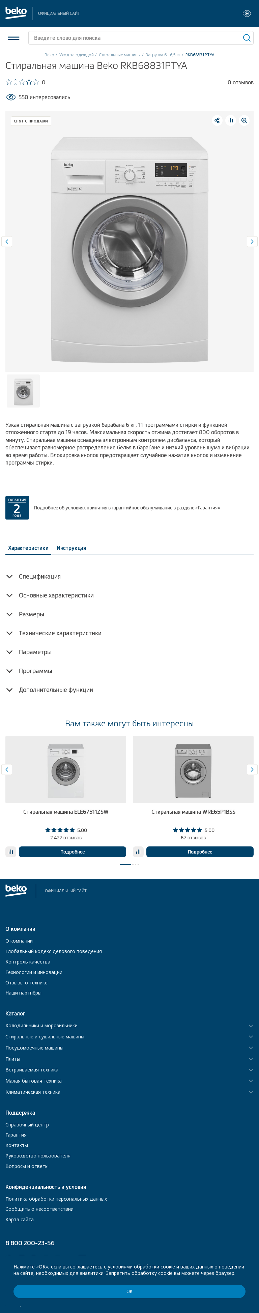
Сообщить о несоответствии (39, 1209)
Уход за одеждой (76, 55)
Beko (49, 55)
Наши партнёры (23, 992)
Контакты (16, 1145)
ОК (129, 1291)
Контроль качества (27, 961)
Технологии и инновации (33, 972)
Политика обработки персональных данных (56, 1199)
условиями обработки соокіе (141, 1266)
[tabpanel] (65, 796)
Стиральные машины (120, 55)
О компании (19, 941)
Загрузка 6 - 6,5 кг (163, 55)
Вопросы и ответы (27, 1166)
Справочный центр (27, 1124)
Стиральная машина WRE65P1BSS (193, 812)
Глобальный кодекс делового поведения (53, 951)
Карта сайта (19, 1219)
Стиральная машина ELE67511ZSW (66, 812)
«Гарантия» (207, 507)
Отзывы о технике (26, 982)
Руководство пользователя (37, 1155)
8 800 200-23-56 (30, 1243)
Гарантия (16, 1135)
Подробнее (72, 852)
